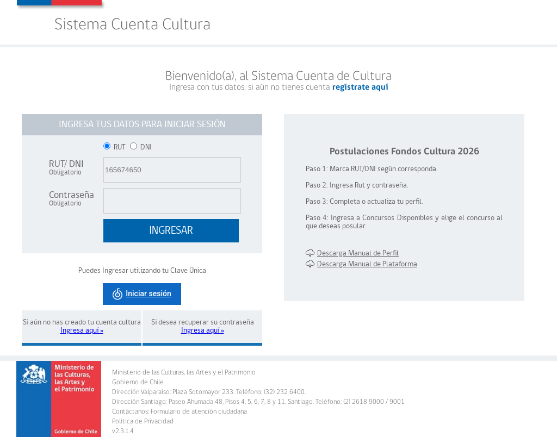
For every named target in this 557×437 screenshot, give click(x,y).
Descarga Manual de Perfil (352, 253)
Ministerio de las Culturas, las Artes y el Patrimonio (184, 372)
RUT (115, 147)
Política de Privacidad (143, 421)
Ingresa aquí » (81, 331)
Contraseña (71, 198)
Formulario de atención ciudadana (199, 411)
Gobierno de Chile (138, 382)
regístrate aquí (360, 87)
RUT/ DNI (66, 167)
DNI (141, 147)
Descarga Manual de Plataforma (361, 264)
